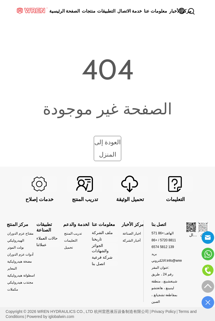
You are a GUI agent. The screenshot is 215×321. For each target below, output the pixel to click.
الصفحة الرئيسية (64, 11)
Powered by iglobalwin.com (50, 316)
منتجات (88, 11)
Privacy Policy (163, 311)
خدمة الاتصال (129, 11)
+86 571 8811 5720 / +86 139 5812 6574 (163, 240)
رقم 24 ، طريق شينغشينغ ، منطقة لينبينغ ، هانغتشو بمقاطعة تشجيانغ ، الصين (164, 288)
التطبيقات (106, 11)
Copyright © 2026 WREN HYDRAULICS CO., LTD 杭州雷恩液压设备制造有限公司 (77, 311)
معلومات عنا (155, 11)
